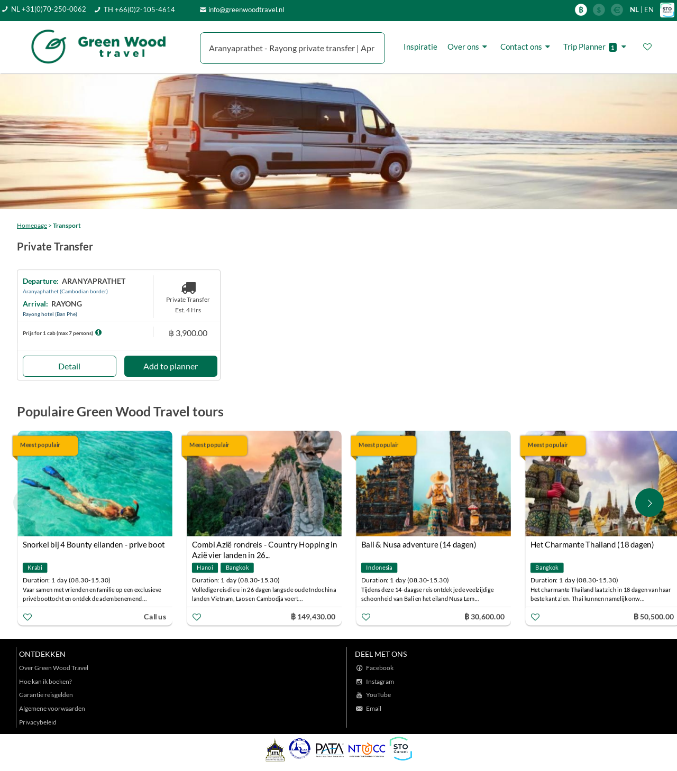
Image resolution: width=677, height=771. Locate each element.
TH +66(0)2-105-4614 (139, 9)
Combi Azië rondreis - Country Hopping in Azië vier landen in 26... (264, 546)
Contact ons (526, 46)
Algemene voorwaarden (52, 708)
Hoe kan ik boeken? (45, 681)
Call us (155, 615)
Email (373, 708)
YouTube (378, 695)
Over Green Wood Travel (53, 668)
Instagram (380, 681)
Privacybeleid (38, 722)
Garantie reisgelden (46, 695)
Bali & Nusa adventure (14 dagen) (419, 544)
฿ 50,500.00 (654, 615)
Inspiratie (420, 46)
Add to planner (170, 366)
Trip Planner (596, 47)
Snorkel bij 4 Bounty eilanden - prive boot (94, 544)
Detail (69, 366)
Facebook (380, 668)
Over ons (468, 46)
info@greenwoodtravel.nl (246, 9)
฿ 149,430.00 (312, 615)
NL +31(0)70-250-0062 (48, 9)
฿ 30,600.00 (484, 615)
